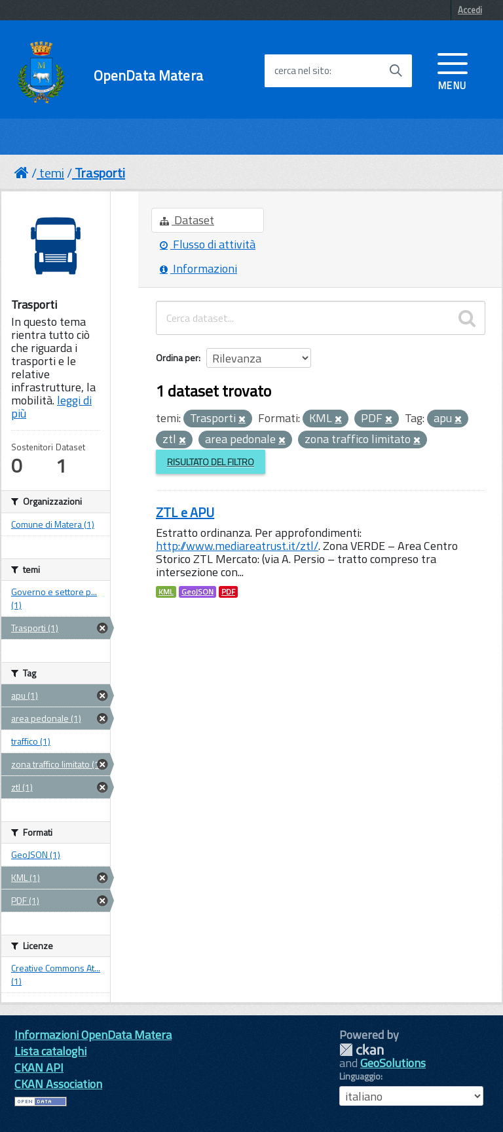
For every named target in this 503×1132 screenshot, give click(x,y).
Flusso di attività (207, 244)
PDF (228, 592)
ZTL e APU (185, 512)
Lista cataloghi (50, 1051)
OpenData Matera (148, 76)
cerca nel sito (301, 70)
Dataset (187, 220)
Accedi (470, 9)
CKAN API (39, 1067)
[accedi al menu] (453, 70)
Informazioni (198, 268)
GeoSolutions (393, 1063)
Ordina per (177, 357)
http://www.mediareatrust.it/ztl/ (237, 546)
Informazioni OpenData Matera (93, 1035)
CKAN (361, 1050)
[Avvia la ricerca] (395, 70)
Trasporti (100, 173)
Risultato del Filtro (210, 462)
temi (51, 173)
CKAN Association (58, 1084)
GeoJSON (197, 592)
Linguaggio (360, 1076)
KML (166, 592)
